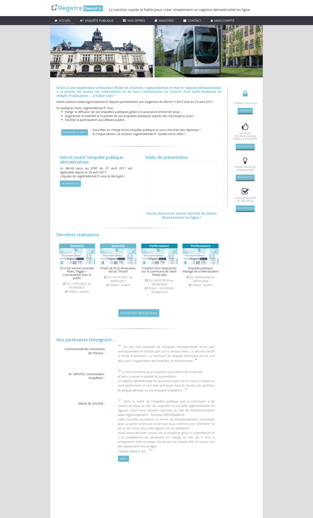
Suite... (123, 458)
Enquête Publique (97, 20)
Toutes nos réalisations (138, 313)
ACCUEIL (63, 20)
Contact (192, 20)
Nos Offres (134, 20)
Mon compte (222, 20)
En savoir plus (70, 183)
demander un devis (74, 132)
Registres (164, 20)
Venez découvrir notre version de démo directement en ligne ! (181, 215)
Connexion (245, 110)
